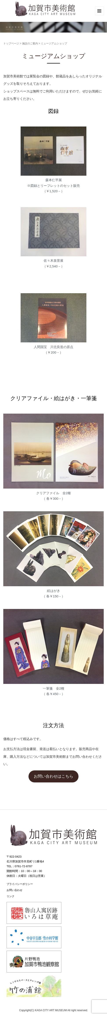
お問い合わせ (14, 890)
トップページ (11, 43)
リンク (10, 896)
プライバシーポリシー (20, 884)
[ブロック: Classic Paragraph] (53, 370)
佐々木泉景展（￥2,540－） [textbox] (53, 263)
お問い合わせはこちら (53, 776)
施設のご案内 (30, 43)
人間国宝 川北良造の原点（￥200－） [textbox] (53, 349)
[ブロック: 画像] (53, 242)
